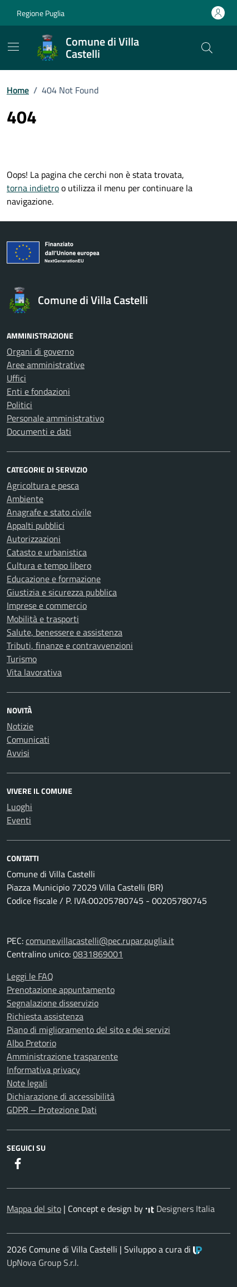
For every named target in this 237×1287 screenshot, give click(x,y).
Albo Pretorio (31, 1043)
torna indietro (33, 188)
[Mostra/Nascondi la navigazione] (13, 46)
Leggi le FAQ (30, 976)
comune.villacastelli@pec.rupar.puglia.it (100, 940)
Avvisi (18, 752)
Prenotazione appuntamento (61, 989)
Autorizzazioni (34, 538)
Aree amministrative (46, 364)
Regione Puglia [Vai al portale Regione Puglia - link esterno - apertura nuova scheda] (41, 13)
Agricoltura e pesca (43, 485)
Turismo (22, 658)
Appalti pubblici (36, 525)
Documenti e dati (39, 431)
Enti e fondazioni (38, 391)
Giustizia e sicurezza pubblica (62, 592)
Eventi (19, 820)
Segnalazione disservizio (52, 1003)
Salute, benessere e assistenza (64, 632)
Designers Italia (180, 1208)
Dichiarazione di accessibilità (61, 1096)
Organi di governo (40, 351)
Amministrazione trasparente (62, 1056)
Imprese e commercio (47, 605)
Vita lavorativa (34, 672)
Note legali (27, 1083)
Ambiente (25, 498)
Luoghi (19, 806)
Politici (19, 404)
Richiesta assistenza (45, 1016)
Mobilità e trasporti (43, 618)
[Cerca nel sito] (207, 47)
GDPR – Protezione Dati (52, 1109)
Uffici (16, 378)
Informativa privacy (43, 1069)
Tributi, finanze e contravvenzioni (70, 645)
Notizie (20, 726)
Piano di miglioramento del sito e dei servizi (88, 1029)
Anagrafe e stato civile (49, 512)
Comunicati (28, 739)
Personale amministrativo (55, 418)
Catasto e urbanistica (47, 552)
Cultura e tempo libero (49, 565)
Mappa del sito (34, 1208)
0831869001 (98, 954)
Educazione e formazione (54, 578)
